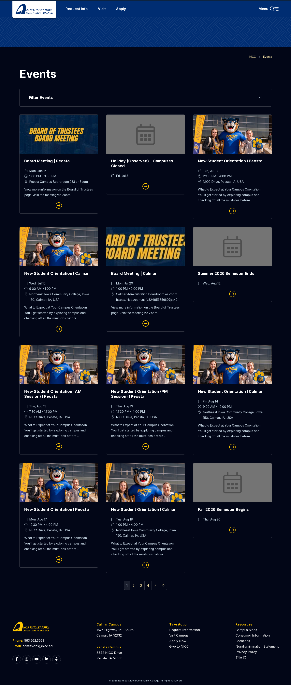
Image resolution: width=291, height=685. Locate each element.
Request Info (76, 9)
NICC (252, 56)
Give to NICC (179, 646)
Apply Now (177, 641)
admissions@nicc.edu (38, 646)
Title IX (241, 657)
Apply (121, 9)
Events (267, 56)
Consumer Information (253, 635)
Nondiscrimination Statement (257, 646)
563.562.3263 (34, 640)
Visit (102, 9)
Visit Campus (178, 635)
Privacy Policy (246, 652)
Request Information (184, 630)
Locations (243, 641)
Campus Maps (246, 630)
